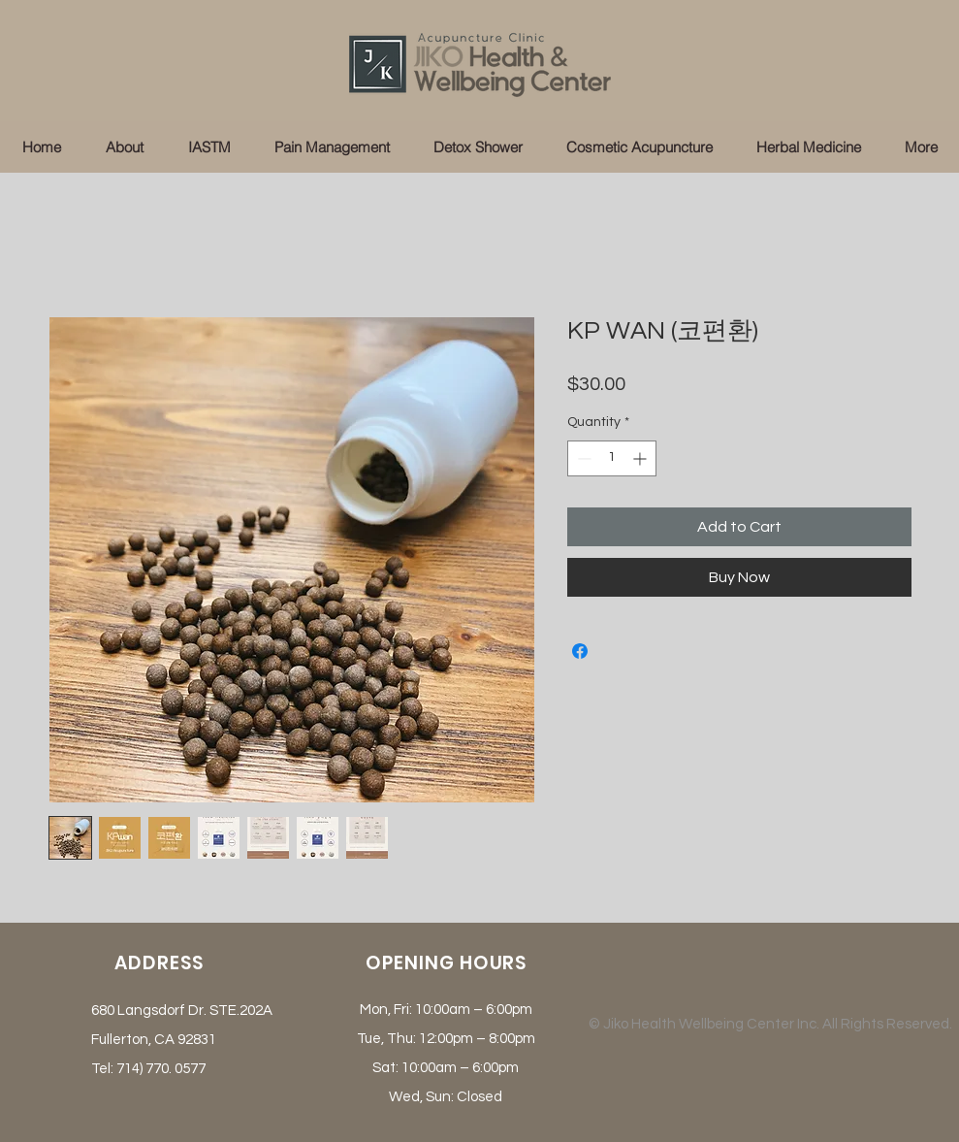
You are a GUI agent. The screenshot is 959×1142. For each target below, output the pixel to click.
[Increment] (641, 458)
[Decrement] (582, 458)
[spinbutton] (611, 458)
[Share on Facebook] (579, 651)
